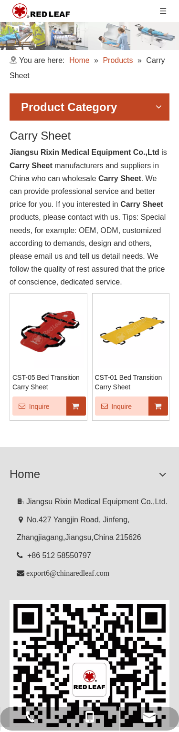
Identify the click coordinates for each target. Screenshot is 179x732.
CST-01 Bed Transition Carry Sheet (128, 382)
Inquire (31, 406)
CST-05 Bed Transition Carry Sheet (46, 382)
